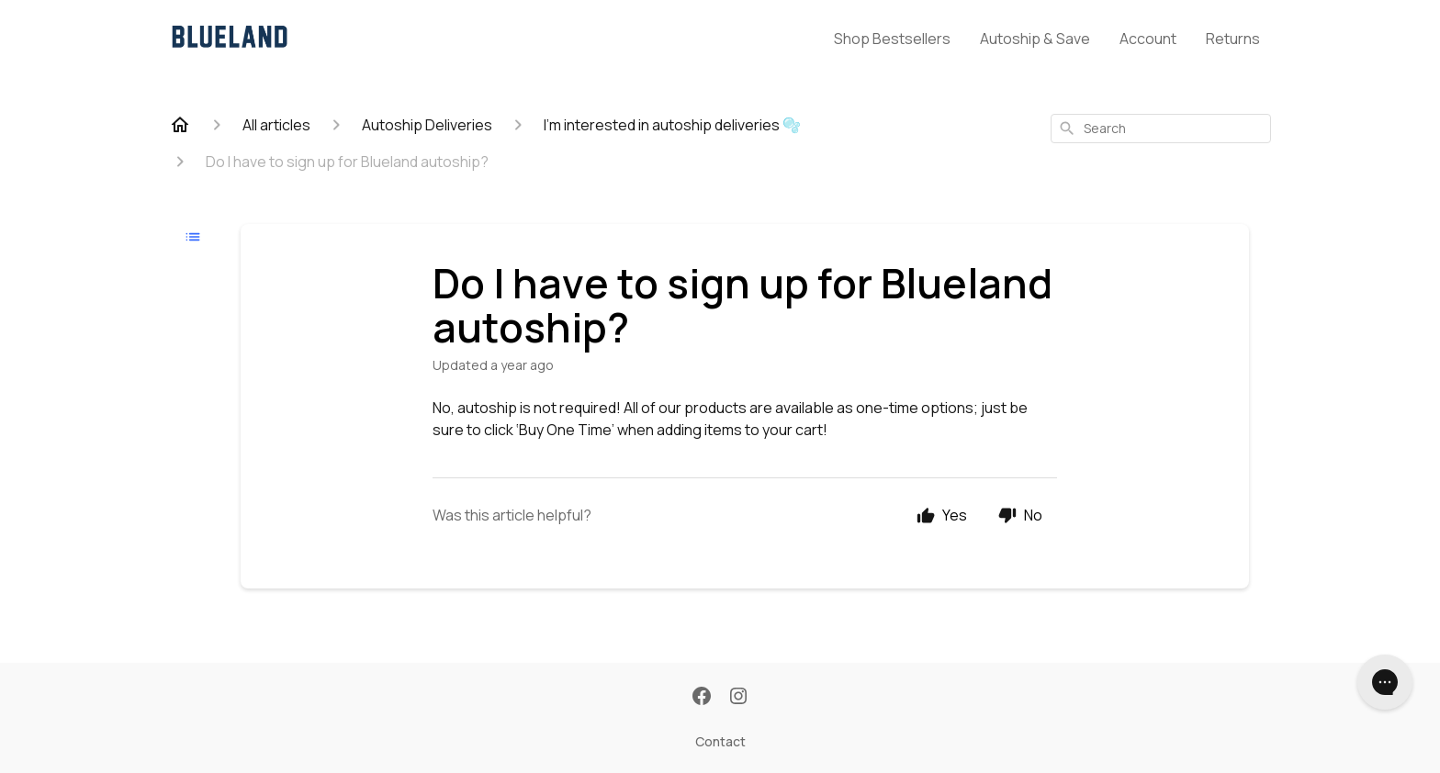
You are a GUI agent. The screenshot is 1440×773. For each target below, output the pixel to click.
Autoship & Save (1035, 38)
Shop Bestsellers (892, 38)
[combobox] (1161, 128)
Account (1147, 38)
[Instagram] (738, 698)
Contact (720, 741)
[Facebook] (702, 698)
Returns (1233, 38)
